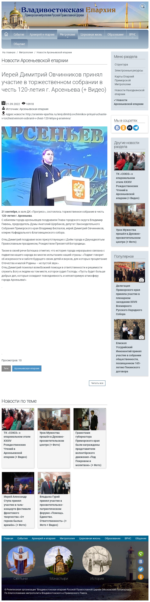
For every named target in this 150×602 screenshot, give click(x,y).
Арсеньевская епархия (33, 109)
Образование (116, 35)
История (97, 578)
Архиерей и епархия (42, 35)
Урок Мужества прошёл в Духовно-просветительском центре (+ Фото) (52, 439)
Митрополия (67, 35)
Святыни (21, 578)
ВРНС (132, 35)
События (19, 35)
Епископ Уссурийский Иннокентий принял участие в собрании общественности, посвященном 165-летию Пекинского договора (129, 357)
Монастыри (59, 578)
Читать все (97, 383)
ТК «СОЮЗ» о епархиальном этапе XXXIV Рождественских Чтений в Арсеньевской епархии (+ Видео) (17, 445)
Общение (19, 45)
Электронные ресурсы (129, 70)
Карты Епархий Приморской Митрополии (124, 80)
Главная (8, 538)
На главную (8, 52)
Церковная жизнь (91, 35)
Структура (121, 64)
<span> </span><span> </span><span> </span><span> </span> (56, 319)
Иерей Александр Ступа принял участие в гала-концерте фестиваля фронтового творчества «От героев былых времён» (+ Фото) (17, 511)
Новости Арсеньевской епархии (54, 52)
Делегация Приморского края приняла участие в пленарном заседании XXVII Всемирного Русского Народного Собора (129, 300)
